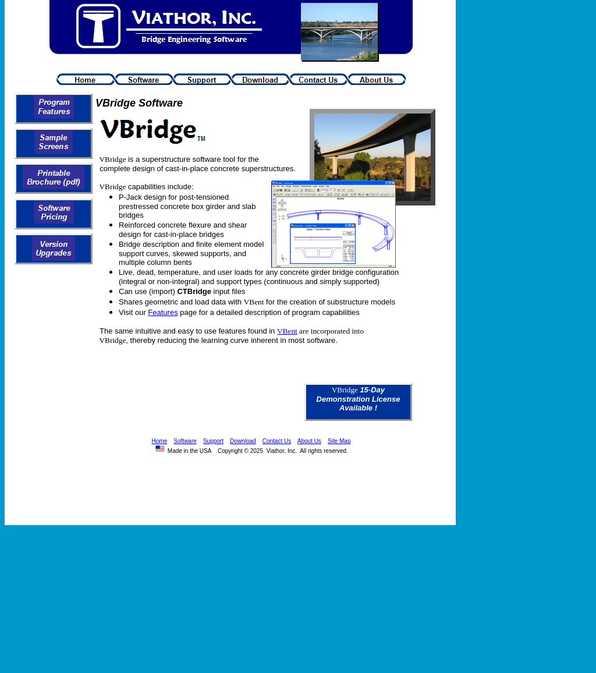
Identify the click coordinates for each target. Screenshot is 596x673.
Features (163, 312)
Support (213, 441)
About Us (309, 441)
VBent (287, 331)
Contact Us (276, 441)
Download (243, 441)
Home (160, 441)
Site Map (339, 441)
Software (184, 441)
